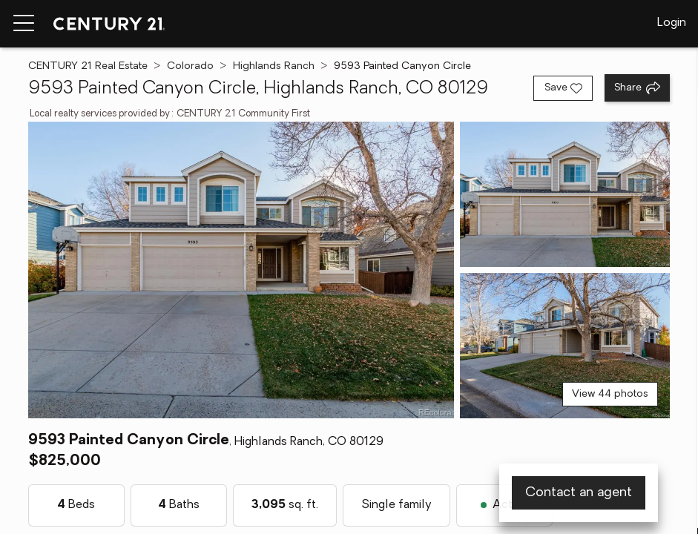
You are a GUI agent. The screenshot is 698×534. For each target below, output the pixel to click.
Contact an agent (578, 493)
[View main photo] (241, 270)
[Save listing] (563, 88)
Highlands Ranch (274, 66)
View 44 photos (610, 394)
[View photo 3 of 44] (565, 345)
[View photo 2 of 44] (565, 194)
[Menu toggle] (24, 24)
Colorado (190, 66)
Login (671, 23)
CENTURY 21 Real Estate (88, 66)
